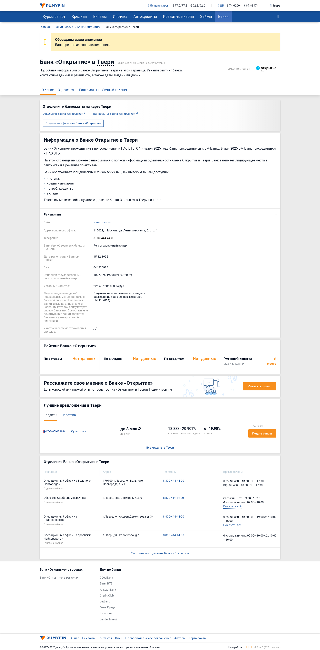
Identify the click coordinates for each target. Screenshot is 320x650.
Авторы (180, 638)
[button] (160, 214)
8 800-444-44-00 (173, 480)
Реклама (88, 638)
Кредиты (79, 16)
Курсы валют (54, 16)
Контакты (105, 638)
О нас (75, 638)
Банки (223, 16)
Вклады (100, 16)
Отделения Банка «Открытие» (64, 114)
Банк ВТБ (106, 583)
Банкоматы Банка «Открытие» (115, 114)
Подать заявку (262, 433)
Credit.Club (107, 595)
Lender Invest (108, 619)
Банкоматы (88, 90)
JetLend (105, 601)
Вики (118, 638)
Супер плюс (79, 431)
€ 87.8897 (250, 5)
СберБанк (106, 577)
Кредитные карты (178, 16)
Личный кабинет (114, 90)
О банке (48, 90)
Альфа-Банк (108, 589)
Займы (206, 16)
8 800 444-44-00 (103, 238)
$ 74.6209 (233, 5)
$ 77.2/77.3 (179, 5)
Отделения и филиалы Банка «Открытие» (73, 123)
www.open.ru (102, 222)
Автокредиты (145, 16)
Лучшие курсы (158, 5)
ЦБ (221, 6)
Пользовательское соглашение (148, 638)
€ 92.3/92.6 (197, 5)
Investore (106, 613)
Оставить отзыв (259, 386)
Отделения (66, 90)
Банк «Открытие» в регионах (59, 577)
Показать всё (232, 506)
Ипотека (120, 16)
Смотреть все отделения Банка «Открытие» (160, 553)
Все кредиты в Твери (160, 447)
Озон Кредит (108, 607)
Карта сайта (197, 638)
